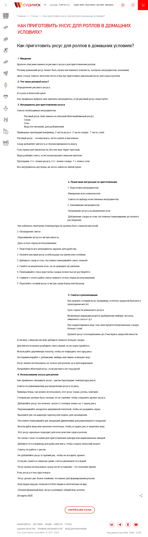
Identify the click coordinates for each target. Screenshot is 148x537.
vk (111, 524)
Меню (82, 5)
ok (128, 524)
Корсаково (54, 5)
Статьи (68, 524)
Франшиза (109, 5)
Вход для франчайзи (76, 529)
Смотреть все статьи (79, 510)
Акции (76, 5)
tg (119, 524)
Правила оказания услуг (50, 529)
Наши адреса (90, 5)
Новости (58, 524)
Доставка (100, 5)
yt (136, 524)
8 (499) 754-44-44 (64, 5)
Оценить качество (26, 529)
